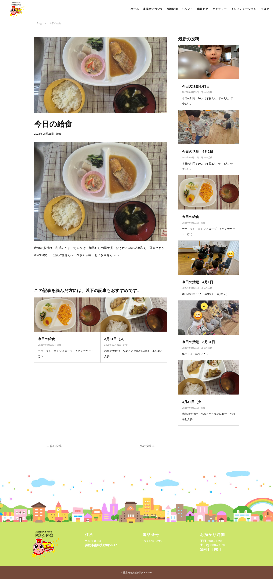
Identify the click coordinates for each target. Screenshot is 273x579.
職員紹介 (202, 9)
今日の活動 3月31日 (198, 342)
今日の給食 (46, 339)
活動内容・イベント (180, 9)
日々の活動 (206, 92)
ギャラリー (220, 9)
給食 (58, 133)
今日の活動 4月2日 (197, 152)
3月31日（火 (114, 339)
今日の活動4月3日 (196, 86)
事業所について (153, 9)
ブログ (265, 9)
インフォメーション (244, 9)
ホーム (134, 9)
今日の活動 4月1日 (197, 282)
